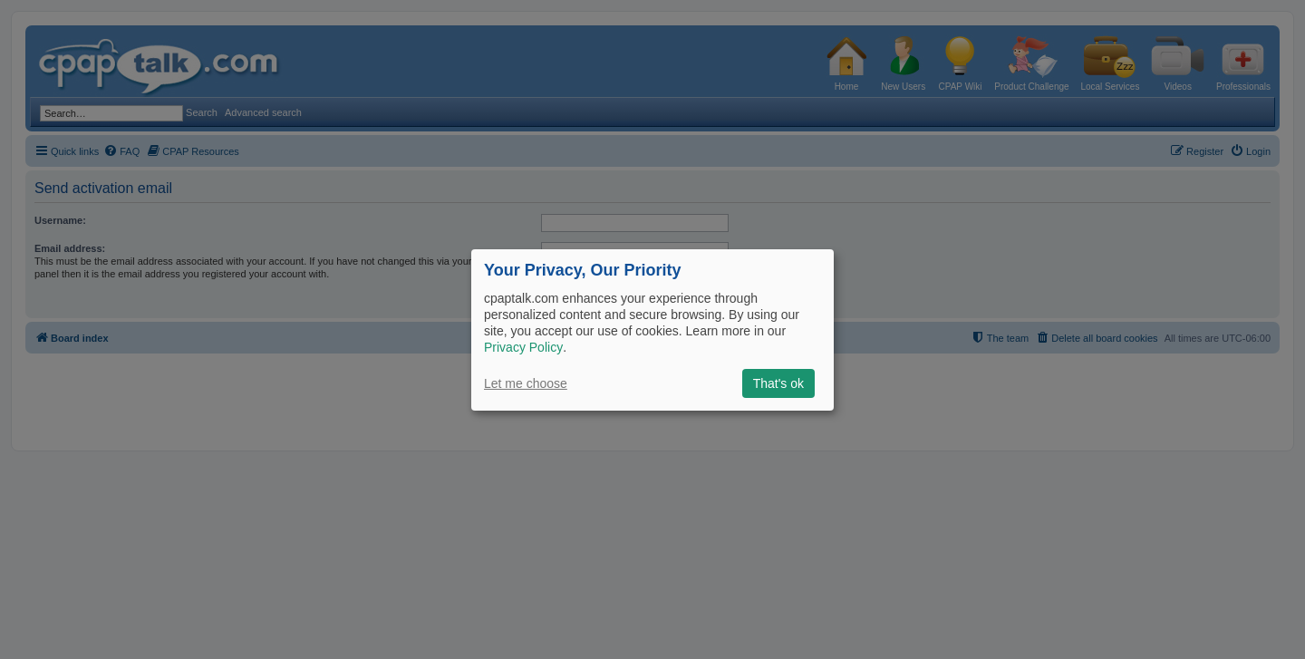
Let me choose (525, 383)
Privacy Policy (523, 347)
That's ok (778, 383)
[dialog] (652, 329)
